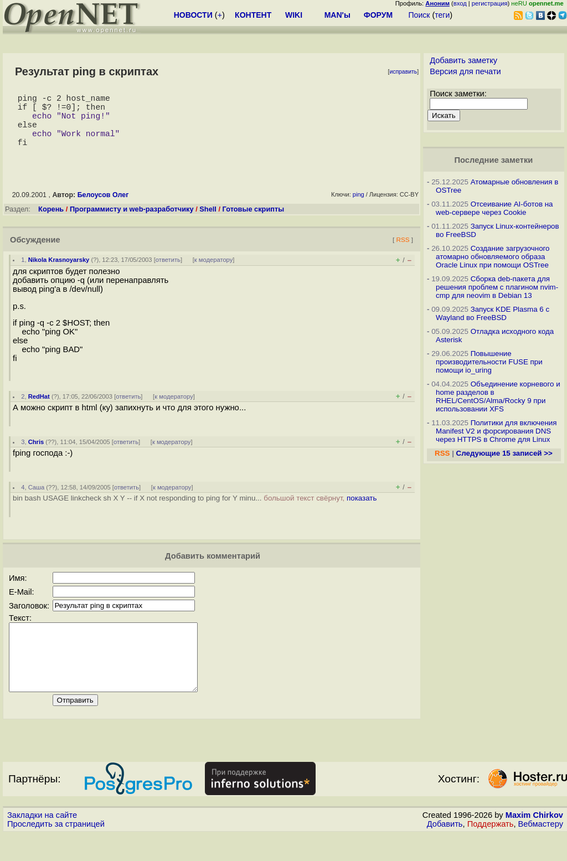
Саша (36, 500)
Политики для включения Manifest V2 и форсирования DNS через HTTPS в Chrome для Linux (496, 431)
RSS (402, 252)
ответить (168, 273)
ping (358, 207)
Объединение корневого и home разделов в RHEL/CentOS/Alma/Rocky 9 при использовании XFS (498, 396)
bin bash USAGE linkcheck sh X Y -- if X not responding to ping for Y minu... (195, 511)
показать (362, 511)
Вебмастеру (540, 850)
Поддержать (490, 850)
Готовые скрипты (254, 222)
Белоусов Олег (103, 208)
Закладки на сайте (42, 841)
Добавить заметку (463, 60)
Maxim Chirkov (534, 841)
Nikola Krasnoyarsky (59, 273)
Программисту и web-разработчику (132, 222)
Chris (36, 455)
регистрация (490, 3)
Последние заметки (494, 160)
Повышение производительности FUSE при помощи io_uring (489, 361)
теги (442, 15)
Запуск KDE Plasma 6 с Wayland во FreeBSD (492, 313)
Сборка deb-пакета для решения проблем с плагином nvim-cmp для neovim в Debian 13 (497, 287)
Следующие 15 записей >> (504, 453)
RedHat (39, 409)
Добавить (445, 850)
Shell (208, 222)
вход (460, 3)
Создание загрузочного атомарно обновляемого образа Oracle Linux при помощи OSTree (493, 256)
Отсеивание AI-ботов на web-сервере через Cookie (494, 208)
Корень (51, 222)
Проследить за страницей (56, 850)
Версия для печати (465, 71)
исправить (403, 72)
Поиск (419, 15)
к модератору (213, 273)
